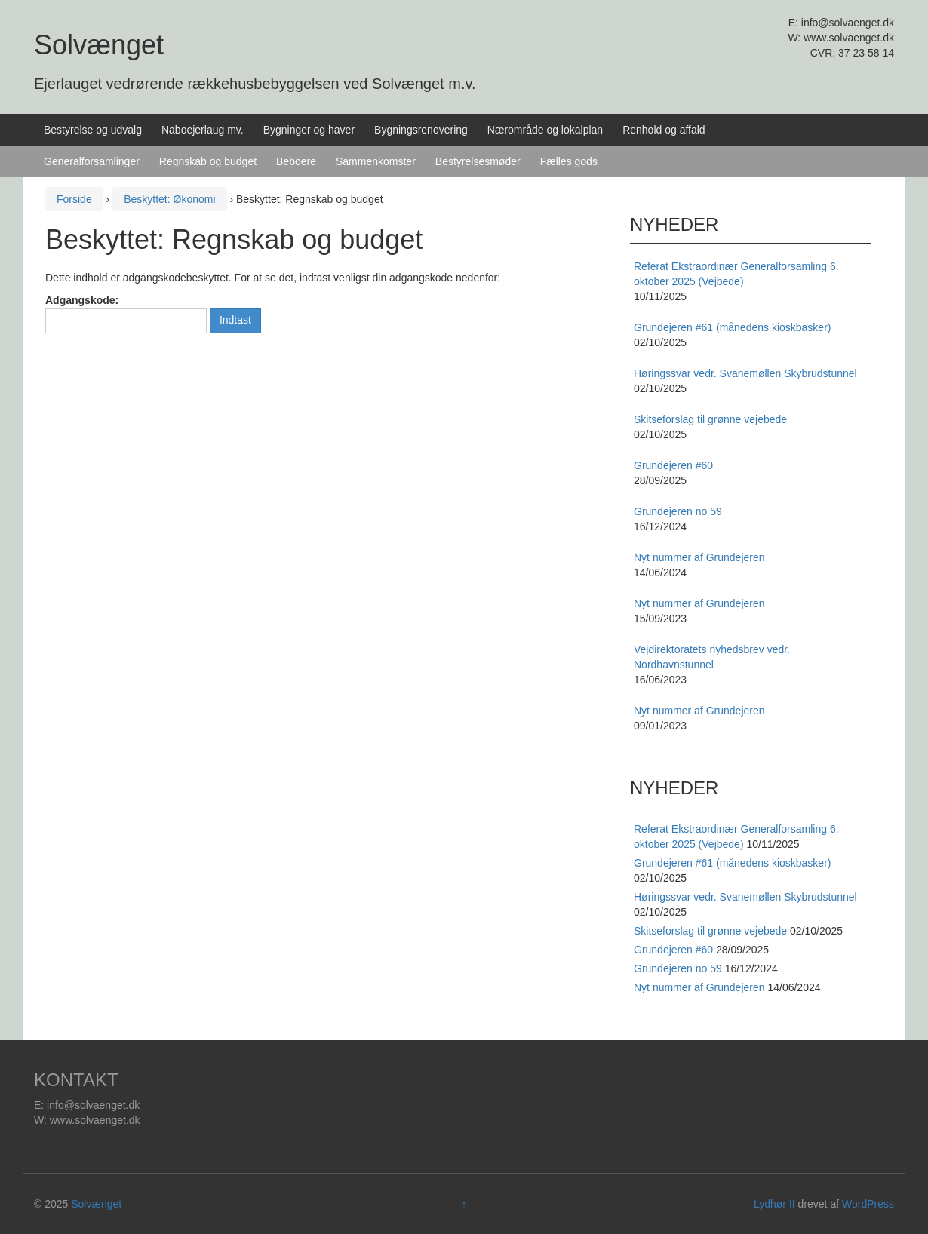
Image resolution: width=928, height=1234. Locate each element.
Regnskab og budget (208, 161)
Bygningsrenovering (421, 130)
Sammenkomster (376, 161)
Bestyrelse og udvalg (93, 130)
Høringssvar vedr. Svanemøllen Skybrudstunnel (745, 897)
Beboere (296, 161)
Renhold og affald (663, 130)
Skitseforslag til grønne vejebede (710, 931)
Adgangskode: (126, 313)
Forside (74, 199)
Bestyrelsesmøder (478, 161)
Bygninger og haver (309, 130)
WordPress (868, 1204)
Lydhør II (774, 1204)
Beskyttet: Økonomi (169, 199)
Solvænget (99, 44)
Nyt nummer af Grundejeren (699, 987)
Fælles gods (569, 161)
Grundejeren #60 (673, 950)
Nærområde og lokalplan (545, 130)
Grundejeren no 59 (678, 968)
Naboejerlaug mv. (202, 130)
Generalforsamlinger (92, 161)
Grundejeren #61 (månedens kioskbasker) (732, 863)
